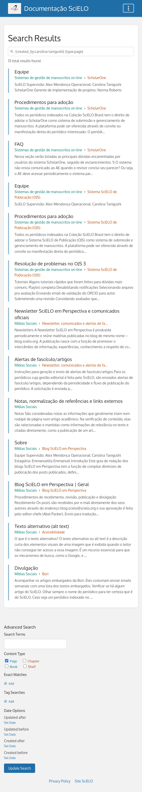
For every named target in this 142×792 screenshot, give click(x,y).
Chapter (31, 661)
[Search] (12, 51)
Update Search (19, 768)
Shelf (29, 666)
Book (11, 666)
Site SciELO (84, 781)
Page (11, 661)
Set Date (10, 723)
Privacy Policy (59, 781)
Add (9, 684)
